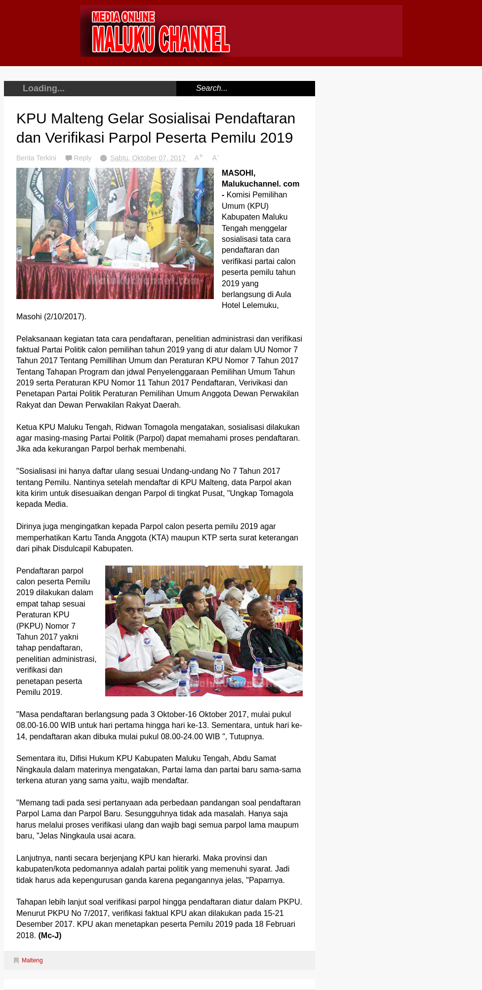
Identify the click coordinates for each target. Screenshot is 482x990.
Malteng (32, 960)
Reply (84, 158)
